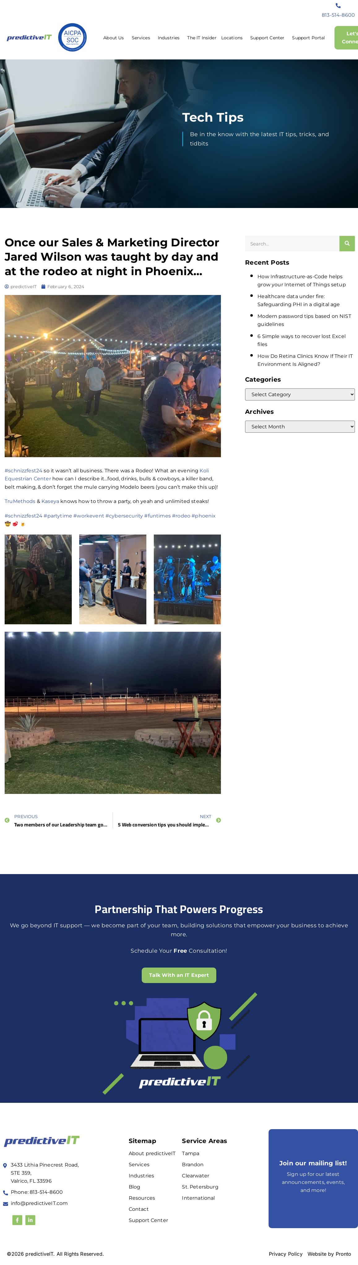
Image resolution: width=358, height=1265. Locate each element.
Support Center (268, 38)
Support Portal (308, 38)
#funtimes (157, 516)
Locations (233, 38)
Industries (170, 38)
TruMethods (20, 501)
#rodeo (181, 516)
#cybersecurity (124, 516)
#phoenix (204, 516)
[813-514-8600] (338, 5)
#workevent (88, 516)
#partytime (58, 516)
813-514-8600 (338, 15)
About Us (115, 38)
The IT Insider (201, 38)
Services (142, 38)
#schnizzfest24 (23, 471)
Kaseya (50, 501)
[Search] (347, 243)
